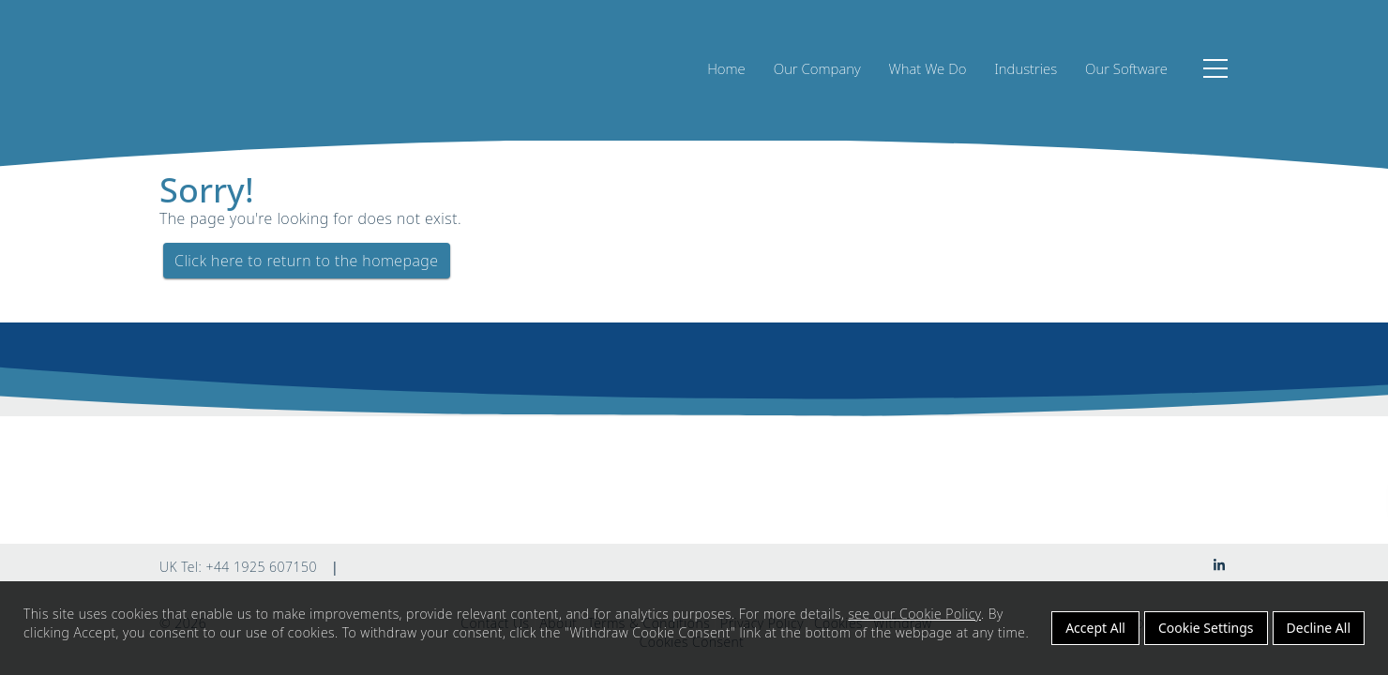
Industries (1025, 68)
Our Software (1126, 68)
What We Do (928, 68)
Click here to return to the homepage (306, 260)
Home (726, 68)
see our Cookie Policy (914, 613)
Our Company (817, 68)
